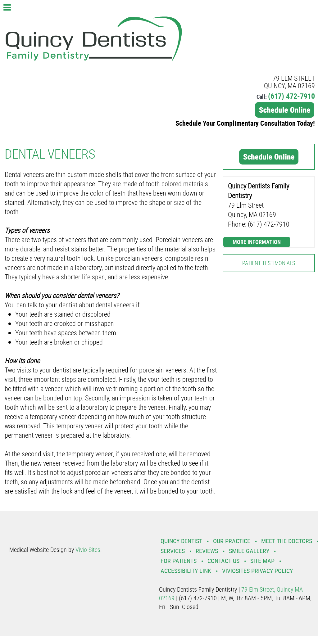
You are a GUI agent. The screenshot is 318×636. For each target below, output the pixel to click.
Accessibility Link (186, 570)
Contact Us (223, 561)
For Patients (179, 561)
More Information (257, 242)
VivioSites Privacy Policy (257, 570)
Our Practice (231, 541)
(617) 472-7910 (291, 96)
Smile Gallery (249, 551)
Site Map (262, 561)
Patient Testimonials (268, 263)
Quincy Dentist (181, 541)
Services (173, 551)
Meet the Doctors (286, 541)
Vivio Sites (87, 549)
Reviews (207, 551)
